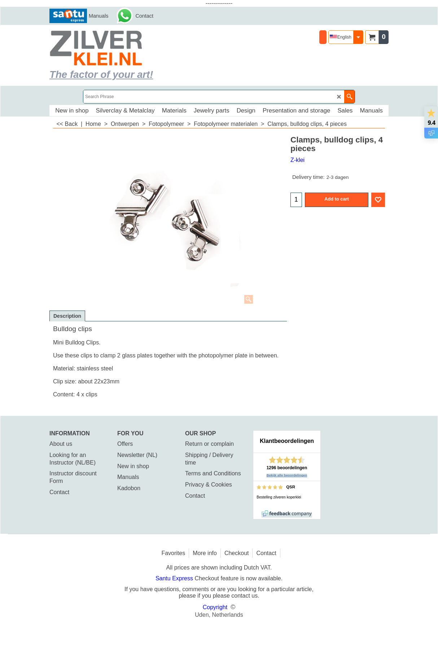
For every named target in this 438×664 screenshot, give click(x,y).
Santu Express (175, 578)
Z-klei (297, 160)
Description (67, 316)
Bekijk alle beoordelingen (287, 475)
